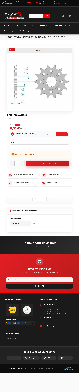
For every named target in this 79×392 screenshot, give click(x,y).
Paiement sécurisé (12, 338)
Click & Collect (10, 355)
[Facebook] (14, 377)
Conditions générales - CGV (14, 341)
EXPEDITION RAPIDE (53, 182)
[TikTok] (48, 377)
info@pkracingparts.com (52, 326)
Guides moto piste (12, 358)
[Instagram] (31, 377)
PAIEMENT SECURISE (53, 174)
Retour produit (10, 349)
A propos (9, 352)
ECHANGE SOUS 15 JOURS (21, 182)
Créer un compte (62, 134)
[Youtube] (65, 377)
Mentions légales (11, 347)
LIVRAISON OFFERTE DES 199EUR (23, 174)
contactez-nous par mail (70, 2)
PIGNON (12, 142)
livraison (8, 344)
